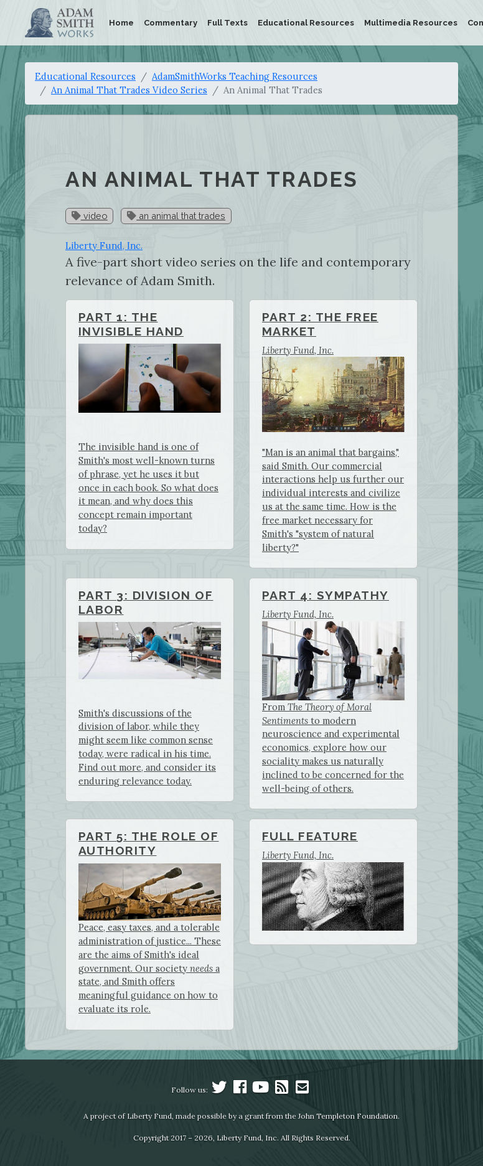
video (90, 215)
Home (121, 22)
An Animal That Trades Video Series (129, 90)
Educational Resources (306, 22)
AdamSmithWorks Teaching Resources (234, 76)
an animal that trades (176, 215)
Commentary (170, 22)
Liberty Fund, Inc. (104, 246)
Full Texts (227, 22)
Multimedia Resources (410, 22)
